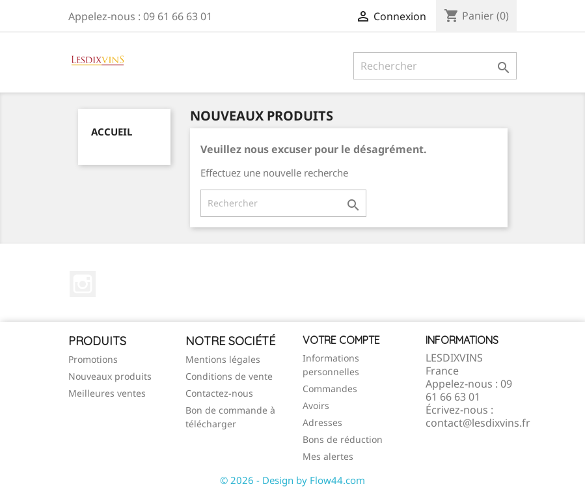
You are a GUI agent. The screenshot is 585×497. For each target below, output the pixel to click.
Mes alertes (328, 456)
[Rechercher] (435, 65)
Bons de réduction (343, 439)
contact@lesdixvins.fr (478, 423)
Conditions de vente (229, 376)
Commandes (330, 388)
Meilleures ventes (107, 393)
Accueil (111, 131)
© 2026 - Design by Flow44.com (292, 480)
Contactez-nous (219, 393)
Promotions (93, 359)
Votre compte (341, 340)
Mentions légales (222, 359)
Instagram (83, 284)
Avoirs (316, 405)
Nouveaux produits (110, 376)
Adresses (322, 422)
